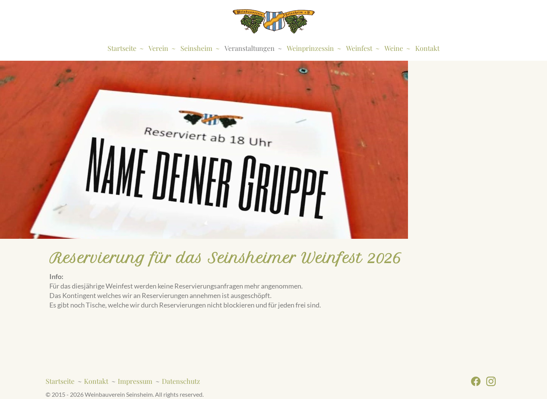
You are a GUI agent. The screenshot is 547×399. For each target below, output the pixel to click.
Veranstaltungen (249, 48)
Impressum (135, 381)
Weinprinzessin (310, 48)
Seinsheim (196, 48)
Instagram (493, 381)
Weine (393, 48)
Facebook (478, 381)
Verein (158, 48)
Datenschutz (181, 381)
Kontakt (427, 48)
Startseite (122, 48)
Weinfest (359, 48)
